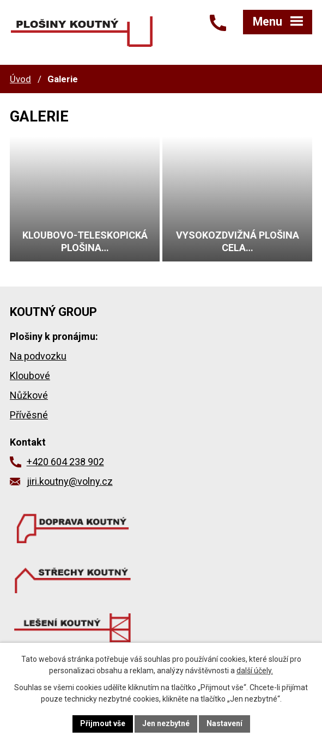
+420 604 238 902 (65, 461)
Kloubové (30, 375)
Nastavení (224, 723)
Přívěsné (29, 415)
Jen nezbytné (166, 723)
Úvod (20, 79)
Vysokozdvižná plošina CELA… (237, 241)
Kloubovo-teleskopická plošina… (85, 241)
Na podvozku (38, 356)
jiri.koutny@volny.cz (70, 481)
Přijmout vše (102, 723)
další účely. (254, 670)
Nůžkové (29, 395)
